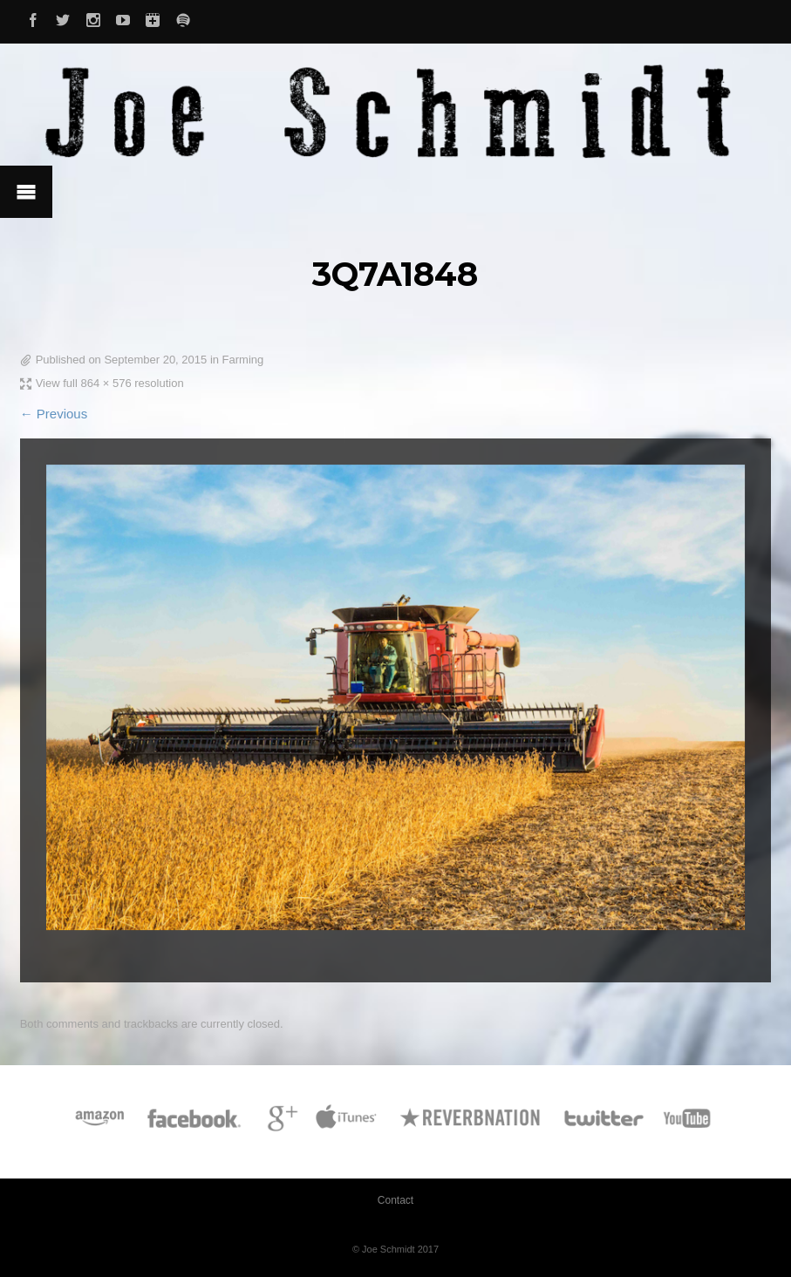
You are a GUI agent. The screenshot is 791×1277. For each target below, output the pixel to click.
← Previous (54, 413)
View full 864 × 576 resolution (110, 383)
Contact (395, 1200)
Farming (243, 359)
